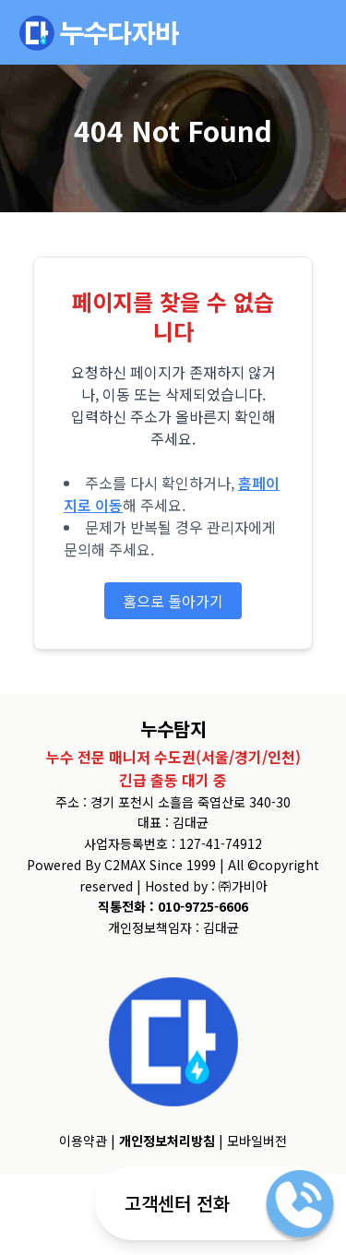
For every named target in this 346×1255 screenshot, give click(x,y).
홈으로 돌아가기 (173, 601)
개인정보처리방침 (167, 1140)
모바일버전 (257, 1140)
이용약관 (83, 1140)
